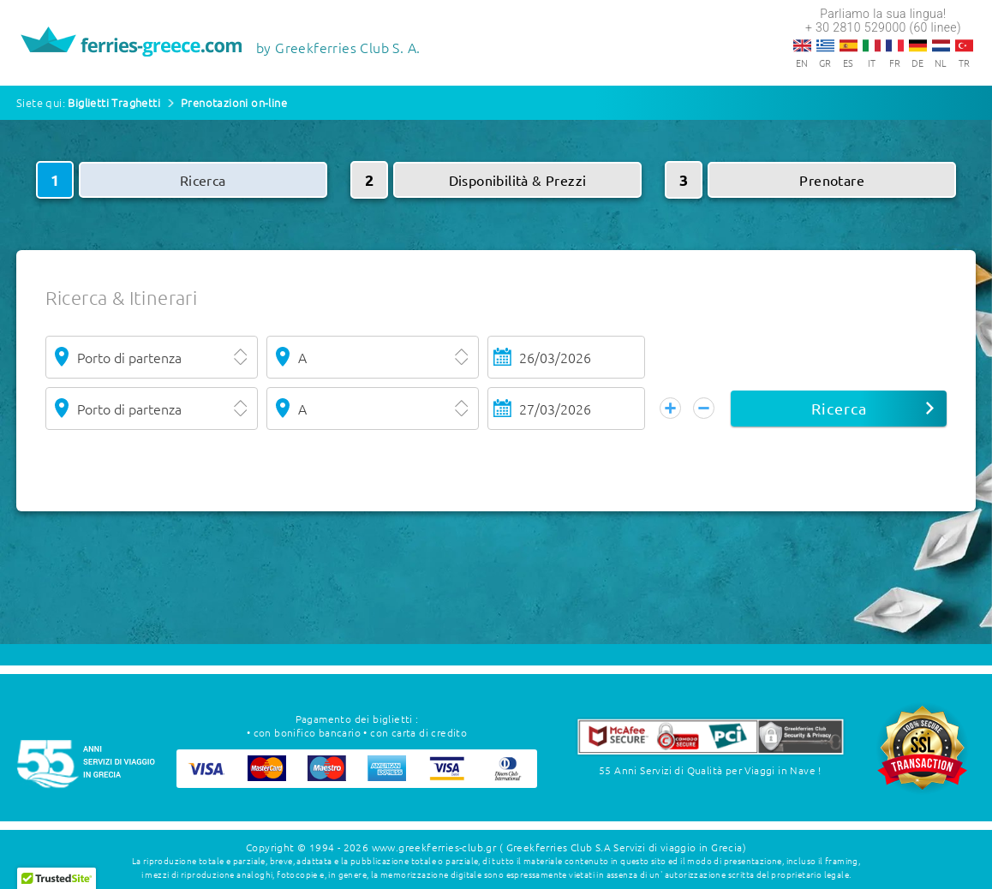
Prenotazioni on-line (234, 102)
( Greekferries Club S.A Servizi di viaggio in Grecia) (622, 846)
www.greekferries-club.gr (434, 846)
